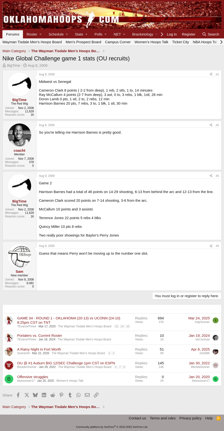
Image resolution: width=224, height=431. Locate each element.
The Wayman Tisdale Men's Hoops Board (84, 326)
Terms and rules (163, 418)
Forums (12, 34)
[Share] (211, 74)
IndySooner (202, 322)
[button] (34, 34)
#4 (217, 246)
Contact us (137, 418)
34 (122, 326)
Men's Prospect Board (83, 42)
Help (209, 418)
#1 (217, 74)
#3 (217, 176)
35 (127, 326)
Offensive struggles (32, 377)
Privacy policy (190, 418)
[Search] (211, 34)
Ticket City (180, 42)
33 (116, 326)
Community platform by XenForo (112, 426)
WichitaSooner (200, 367)
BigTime (13, 65)
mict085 (205, 353)
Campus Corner (118, 42)
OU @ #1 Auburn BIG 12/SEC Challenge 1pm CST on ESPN (66, 363)
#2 (217, 125)
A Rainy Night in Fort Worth (39, 349)
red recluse (202, 339)
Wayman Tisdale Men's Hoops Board (32, 42)
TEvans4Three (26, 326)
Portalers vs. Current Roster (39, 335)
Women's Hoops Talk (151, 42)
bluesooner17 (26, 380)
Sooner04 (23, 353)
